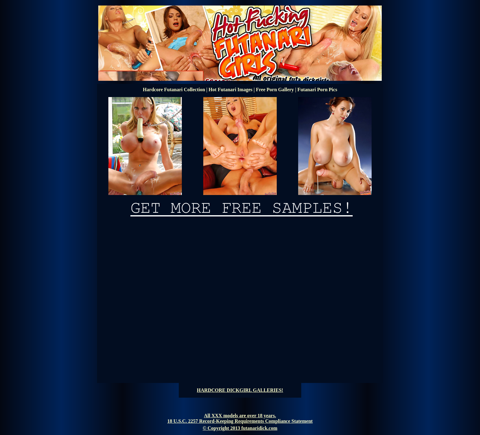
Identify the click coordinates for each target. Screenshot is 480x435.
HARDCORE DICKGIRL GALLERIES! (240, 390)
